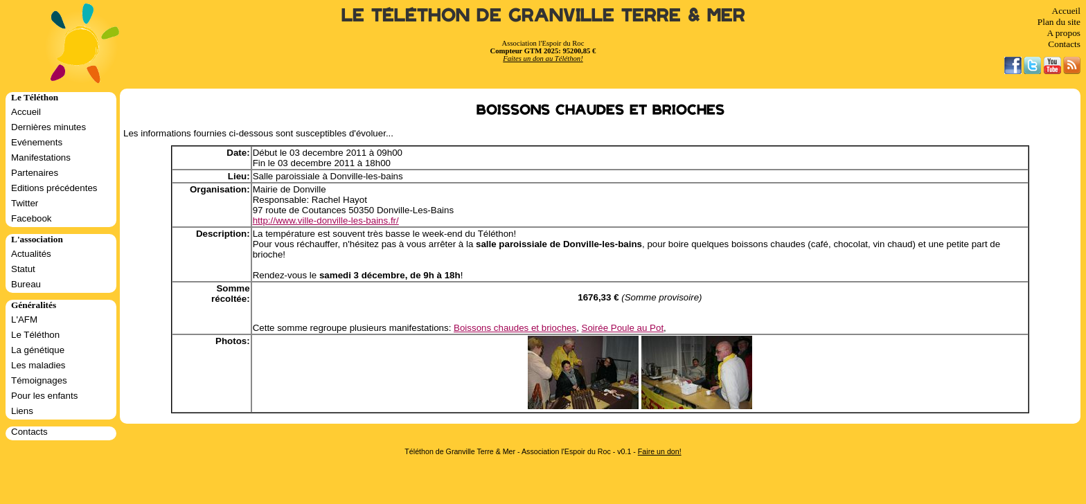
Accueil (1066, 11)
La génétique (37, 350)
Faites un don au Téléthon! (542, 58)
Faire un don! (660, 451)
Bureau (26, 284)
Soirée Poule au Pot (623, 328)
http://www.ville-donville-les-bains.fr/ (326, 220)
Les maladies (38, 365)
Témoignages (39, 380)
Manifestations (41, 157)
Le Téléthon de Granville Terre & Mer (543, 15)
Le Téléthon (35, 335)
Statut (23, 269)
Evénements (36, 142)
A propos (1063, 33)
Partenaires (34, 173)
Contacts (1064, 44)
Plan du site (1059, 22)
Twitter (24, 203)
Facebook (31, 218)
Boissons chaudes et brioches (515, 328)
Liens (22, 411)
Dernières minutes (48, 127)
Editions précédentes (54, 188)
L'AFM (24, 319)
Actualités (31, 254)
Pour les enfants (44, 395)
